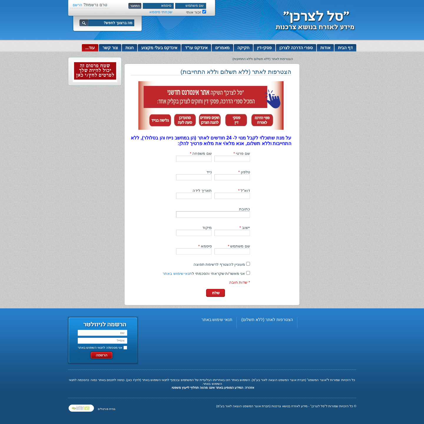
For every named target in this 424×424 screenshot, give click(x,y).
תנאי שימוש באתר (177, 273)
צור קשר (110, 47)
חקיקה (243, 47)
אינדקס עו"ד (196, 47)
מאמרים (222, 47)
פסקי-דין (264, 47)
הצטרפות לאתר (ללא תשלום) (267, 319)
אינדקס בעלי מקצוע (159, 47)
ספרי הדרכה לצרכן (296, 47)
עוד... (90, 47)
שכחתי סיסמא (160, 12)
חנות (129, 47)
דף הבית (345, 47)
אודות (325, 47)
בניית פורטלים (106, 408)
